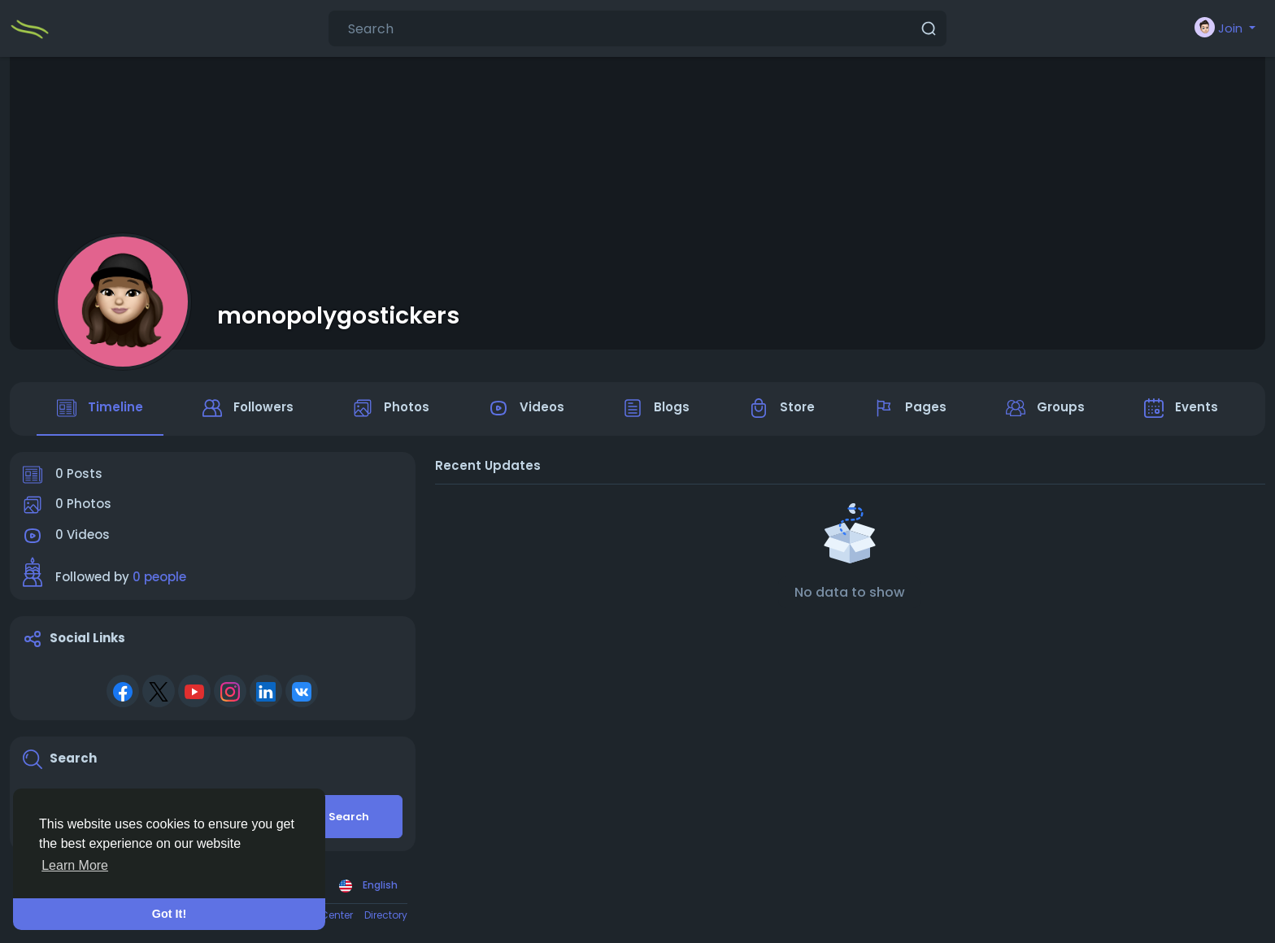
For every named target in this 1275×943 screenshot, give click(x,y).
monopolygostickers (338, 315)
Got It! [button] (169, 913)
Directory (385, 915)
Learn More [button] (74, 865)
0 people (159, 577)
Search (349, 816)
